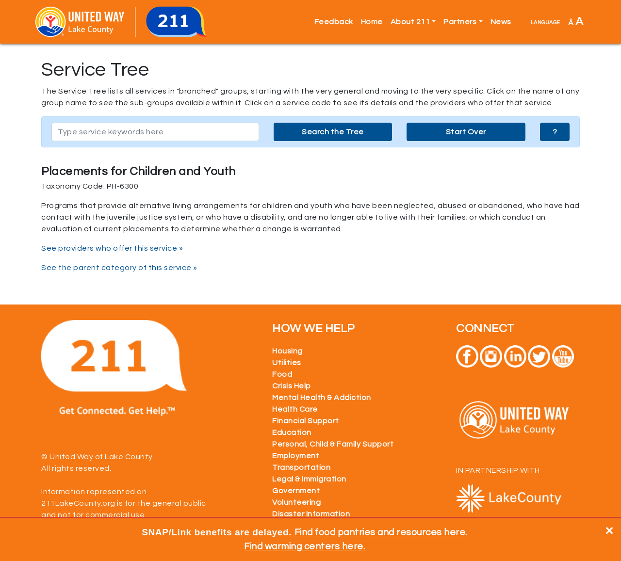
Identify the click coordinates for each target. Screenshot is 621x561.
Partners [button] (459, 22)
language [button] (545, 22)
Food (282, 374)
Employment (295, 456)
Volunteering (296, 502)
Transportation (301, 467)
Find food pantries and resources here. (380, 532)
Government (296, 491)
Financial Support (305, 421)
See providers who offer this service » (112, 248)
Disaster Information (311, 514)
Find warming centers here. (304, 546)
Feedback (333, 22)
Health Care (295, 409)
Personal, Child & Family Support (332, 444)
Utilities (286, 363)
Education (291, 432)
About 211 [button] (410, 22)
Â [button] (576, 22)
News (500, 22)
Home (372, 22)
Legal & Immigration (309, 479)
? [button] (555, 132)
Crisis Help (291, 386)
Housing (287, 351)
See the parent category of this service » (119, 268)
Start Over (466, 132)
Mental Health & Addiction (321, 397)
